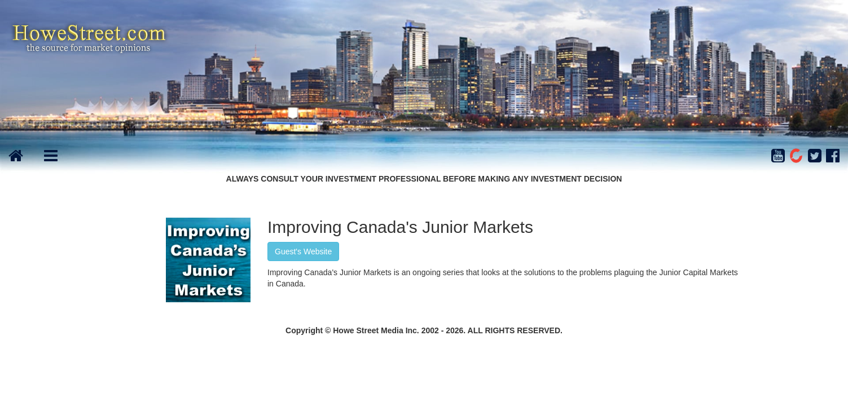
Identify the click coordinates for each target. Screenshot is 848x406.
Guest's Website (303, 251)
